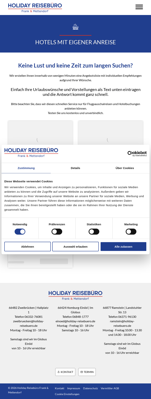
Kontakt (65, 371)
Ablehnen (27, 246)
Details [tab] (75, 167)
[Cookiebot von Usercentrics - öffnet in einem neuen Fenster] (130, 153)
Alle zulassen (123, 246)
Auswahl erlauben (75, 246)
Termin (87, 371)
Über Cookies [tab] (125, 167)
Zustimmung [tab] (26, 167)
